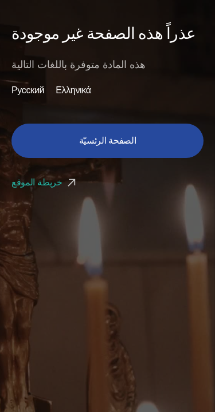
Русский (27, 90)
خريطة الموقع (45, 182)
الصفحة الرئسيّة (107, 140)
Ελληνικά (73, 90)
